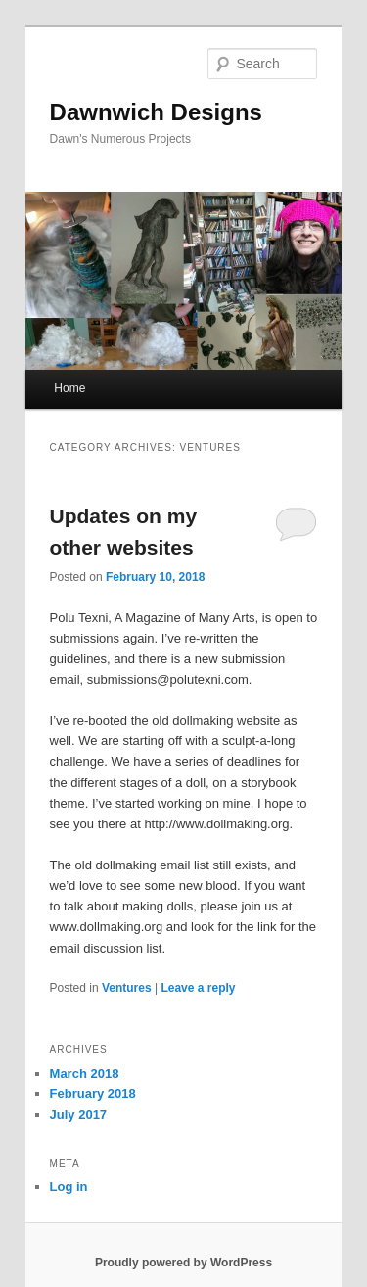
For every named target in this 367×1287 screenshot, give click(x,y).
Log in (69, 1186)
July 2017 (79, 1114)
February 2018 (93, 1094)
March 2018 (84, 1073)
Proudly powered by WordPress (183, 1262)
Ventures (127, 988)
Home (69, 388)
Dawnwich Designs (156, 112)
